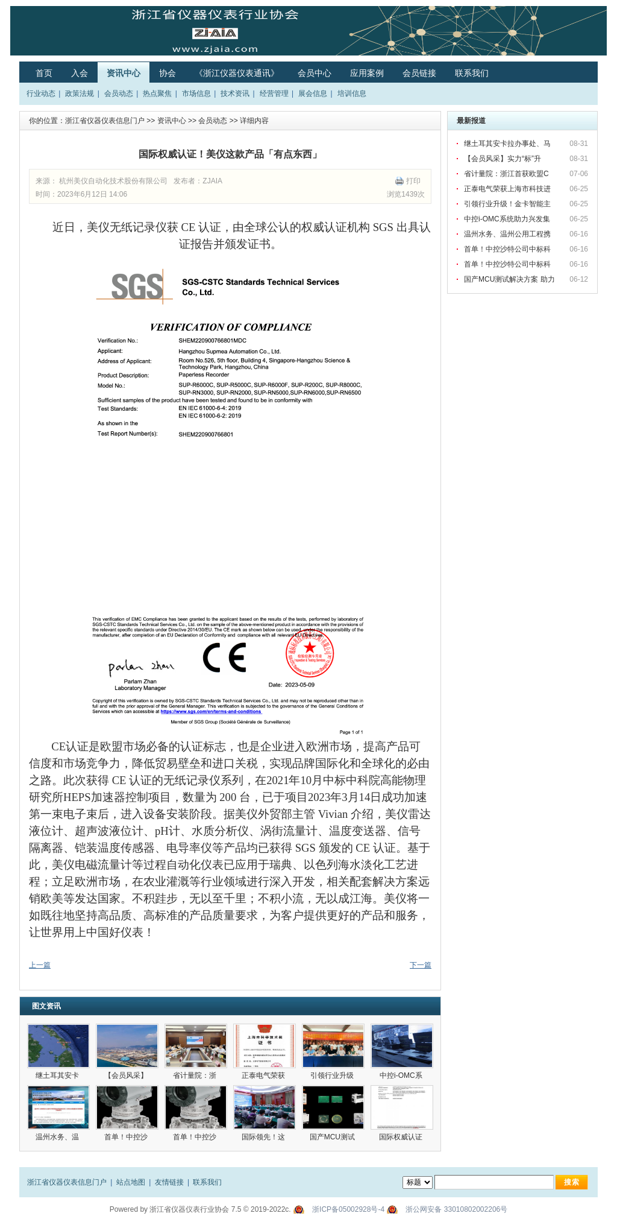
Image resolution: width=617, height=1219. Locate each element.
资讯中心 (123, 73)
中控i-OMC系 (402, 1075)
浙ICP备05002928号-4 (348, 1209)
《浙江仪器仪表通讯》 (237, 73)
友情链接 (169, 1182)
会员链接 (419, 73)
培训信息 (351, 93)
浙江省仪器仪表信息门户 (105, 120)
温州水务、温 (58, 1137)
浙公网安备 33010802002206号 (456, 1209)
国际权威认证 (401, 1137)
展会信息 (312, 93)
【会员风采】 (126, 1075)
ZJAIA (212, 181)
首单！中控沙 (126, 1137)
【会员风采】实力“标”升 (503, 158)
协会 (167, 73)
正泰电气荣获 (264, 1075)
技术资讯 (235, 93)
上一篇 (40, 965)
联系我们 (472, 73)
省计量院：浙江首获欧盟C (507, 173)
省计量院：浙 (195, 1075)
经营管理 (274, 93)
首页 (44, 73)
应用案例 (367, 73)
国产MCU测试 (333, 1137)
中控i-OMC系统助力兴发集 (508, 219)
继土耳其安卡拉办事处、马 (508, 143)
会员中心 (314, 73)
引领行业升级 (332, 1075)
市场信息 (196, 93)
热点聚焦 (157, 93)
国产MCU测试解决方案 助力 (510, 279)
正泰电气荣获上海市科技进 (508, 189)
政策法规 (79, 93)
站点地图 (130, 1182)
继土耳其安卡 (58, 1075)
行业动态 (41, 93)
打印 (413, 181)
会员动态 (118, 93)
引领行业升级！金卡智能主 (508, 204)
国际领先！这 (264, 1137)
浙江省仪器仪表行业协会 (189, 1209)
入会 (79, 73)
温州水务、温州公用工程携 (508, 234)
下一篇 (420, 965)
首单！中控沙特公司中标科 (508, 249)
